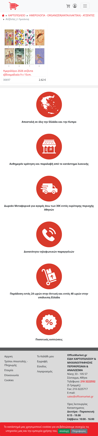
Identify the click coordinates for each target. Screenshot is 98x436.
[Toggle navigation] (85, 6)
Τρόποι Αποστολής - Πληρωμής (16, 363)
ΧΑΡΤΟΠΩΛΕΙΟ (16, 15)
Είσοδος (41, 366)
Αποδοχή (64, 431)
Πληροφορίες (79, 431)
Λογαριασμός (45, 371)
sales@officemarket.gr (80, 396)
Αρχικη (8, 356)
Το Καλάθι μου (45, 356)
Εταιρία (8, 370)
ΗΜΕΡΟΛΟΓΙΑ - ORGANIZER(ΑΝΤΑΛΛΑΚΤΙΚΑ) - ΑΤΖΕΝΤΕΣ (62, 15)
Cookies (9, 380)
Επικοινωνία (11, 375)
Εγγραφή (42, 361)
